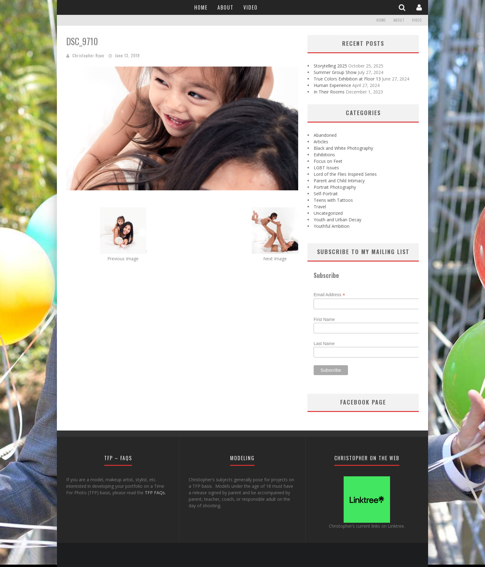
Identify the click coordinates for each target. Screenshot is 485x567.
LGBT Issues (326, 168)
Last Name (324, 343)
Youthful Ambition (332, 226)
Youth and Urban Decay (337, 220)
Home (201, 7)
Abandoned (325, 135)
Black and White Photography (343, 148)
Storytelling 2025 (330, 66)
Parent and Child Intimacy (339, 181)
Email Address (329, 295)
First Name (324, 319)
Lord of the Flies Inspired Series (345, 174)
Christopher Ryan (88, 55)
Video (250, 7)
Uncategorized (328, 213)
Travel (320, 207)
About (225, 7)
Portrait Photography (335, 187)
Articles (321, 142)
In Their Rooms (329, 92)
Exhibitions (324, 155)
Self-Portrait (326, 194)
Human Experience (332, 85)
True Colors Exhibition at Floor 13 (347, 79)
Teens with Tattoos (333, 200)
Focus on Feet (328, 161)
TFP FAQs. (155, 493)
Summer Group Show (335, 72)
